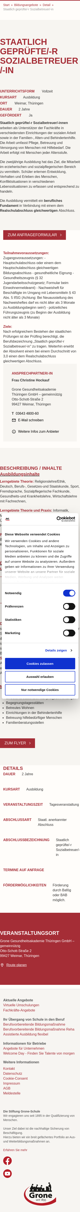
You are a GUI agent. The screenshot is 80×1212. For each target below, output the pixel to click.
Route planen (16, 965)
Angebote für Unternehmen (23, 1048)
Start (6, 5)
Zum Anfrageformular (33, 235)
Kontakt (9, 1068)
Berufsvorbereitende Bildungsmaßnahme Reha (38, 1029)
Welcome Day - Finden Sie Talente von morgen (39, 1053)
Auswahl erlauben (40, 677)
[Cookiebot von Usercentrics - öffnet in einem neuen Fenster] (57, 519)
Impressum (11, 1083)
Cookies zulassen (40, 663)
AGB (6, 1088)
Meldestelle (11, 1093)
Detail (46, 5)
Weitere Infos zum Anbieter (38, 431)
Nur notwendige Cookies (40, 690)
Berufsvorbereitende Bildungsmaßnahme (34, 1024)
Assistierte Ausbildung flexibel (25, 1034)
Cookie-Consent (15, 1078)
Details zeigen (56, 650)
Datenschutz (12, 1073)
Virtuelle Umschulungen (21, 1005)
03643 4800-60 (27, 413)
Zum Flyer (15, 743)
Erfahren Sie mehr (15, 1150)
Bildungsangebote (26, 5)
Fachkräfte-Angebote (19, 1010)
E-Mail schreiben (31, 420)
